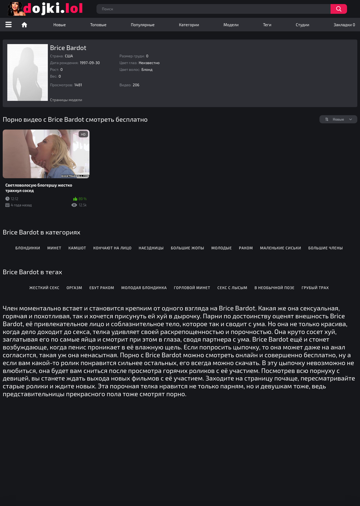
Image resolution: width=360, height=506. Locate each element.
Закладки (344, 24)
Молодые (221, 248)
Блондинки (27, 248)
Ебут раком (101, 287)
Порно (24, 24)
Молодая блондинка (144, 287)
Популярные (143, 24)
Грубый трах (315, 287)
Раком (246, 248)
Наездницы (151, 248)
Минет (54, 248)
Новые (59, 24)
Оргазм (74, 287)
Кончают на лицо (112, 248)
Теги (267, 24)
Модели (231, 24)
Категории (189, 24)
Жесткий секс (44, 287)
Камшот (77, 248)
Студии (302, 24)
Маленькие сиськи (280, 248)
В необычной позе (275, 287)
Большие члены (325, 248)
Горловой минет (192, 287)
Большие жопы (187, 248)
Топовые (98, 24)
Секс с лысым (232, 287)
